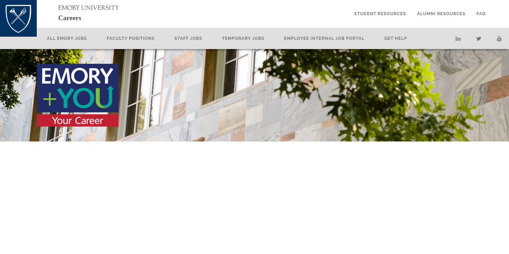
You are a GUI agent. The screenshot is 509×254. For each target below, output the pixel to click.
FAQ (481, 13)
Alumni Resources (441, 13)
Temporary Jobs (256, 38)
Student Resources (380, 13)
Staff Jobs (201, 38)
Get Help (408, 38)
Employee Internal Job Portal (337, 38)
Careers (76, 17)
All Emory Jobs (80, 38)
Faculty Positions (143, 38)
